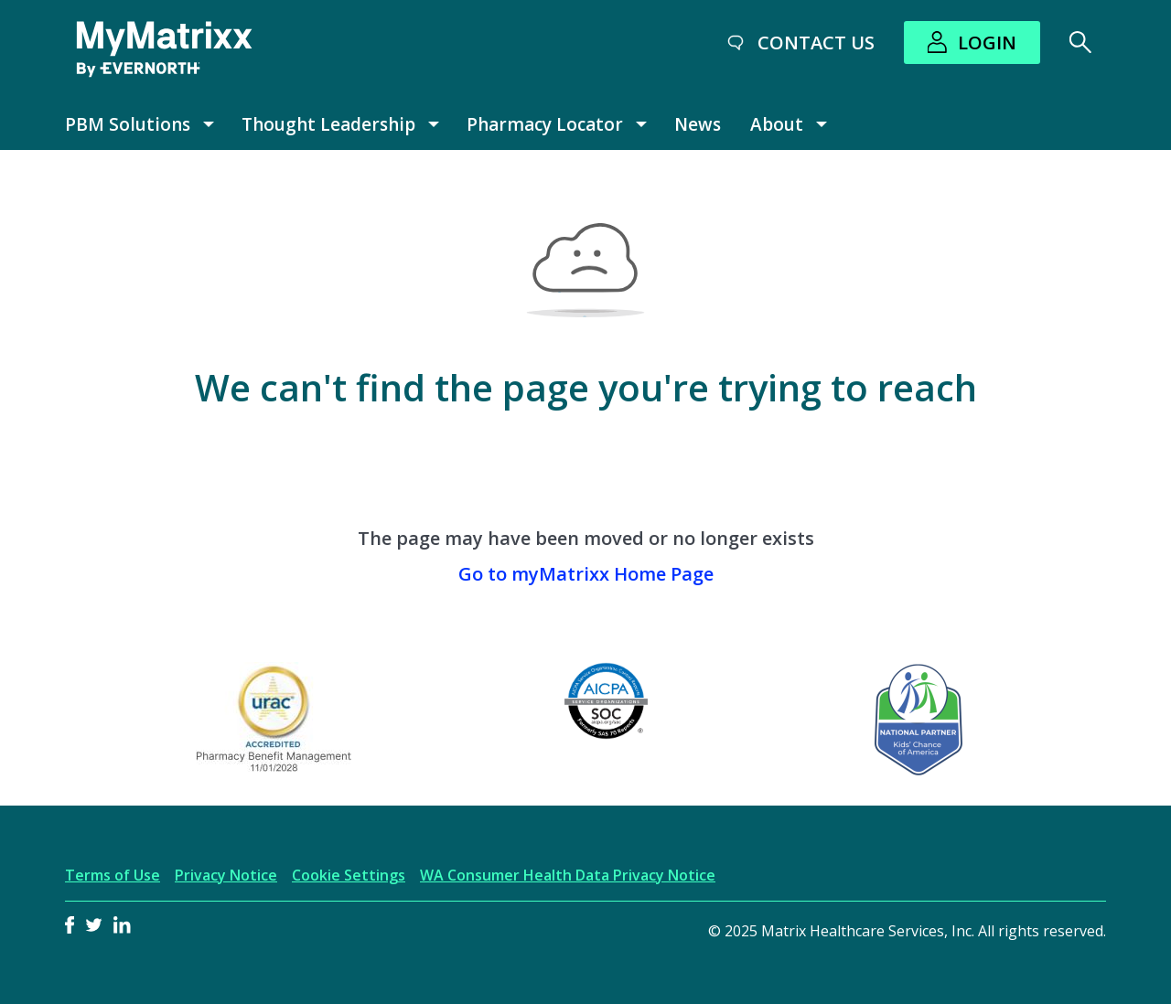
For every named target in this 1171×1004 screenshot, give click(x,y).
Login (987, 42)
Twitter (93, 925)
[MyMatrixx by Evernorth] (164, 49)
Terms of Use (112, 875)
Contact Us (816, 42)
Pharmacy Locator (545, 124)
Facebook (69, 925)
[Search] (1080, 42)
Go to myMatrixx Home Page (586, 573)
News (697, 124)
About (776, 124)
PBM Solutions (127, 124)
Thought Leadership (328, 124)
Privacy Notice (226, 875)
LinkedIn (122, 925)
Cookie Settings (348, 875)
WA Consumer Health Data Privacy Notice (567, 875)
